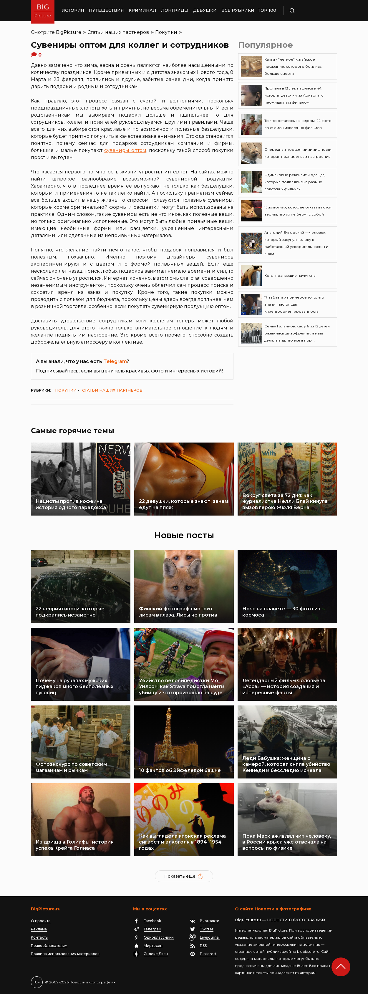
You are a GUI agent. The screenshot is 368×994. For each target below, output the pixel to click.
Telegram (115, 361)
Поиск (309, 10)
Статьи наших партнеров (118, 32)
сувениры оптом (125, 150)
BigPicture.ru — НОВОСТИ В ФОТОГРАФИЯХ (280, 919)
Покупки (166, 32)
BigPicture (68, 32)
